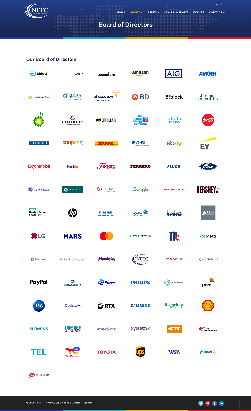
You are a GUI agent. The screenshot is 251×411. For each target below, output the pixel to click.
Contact (217, 12)
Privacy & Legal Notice (57, 402)
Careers (76, 402)
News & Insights (176, 12)
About (136, 12)
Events (198, 12)
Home (121, 12)
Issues (153, 12)
